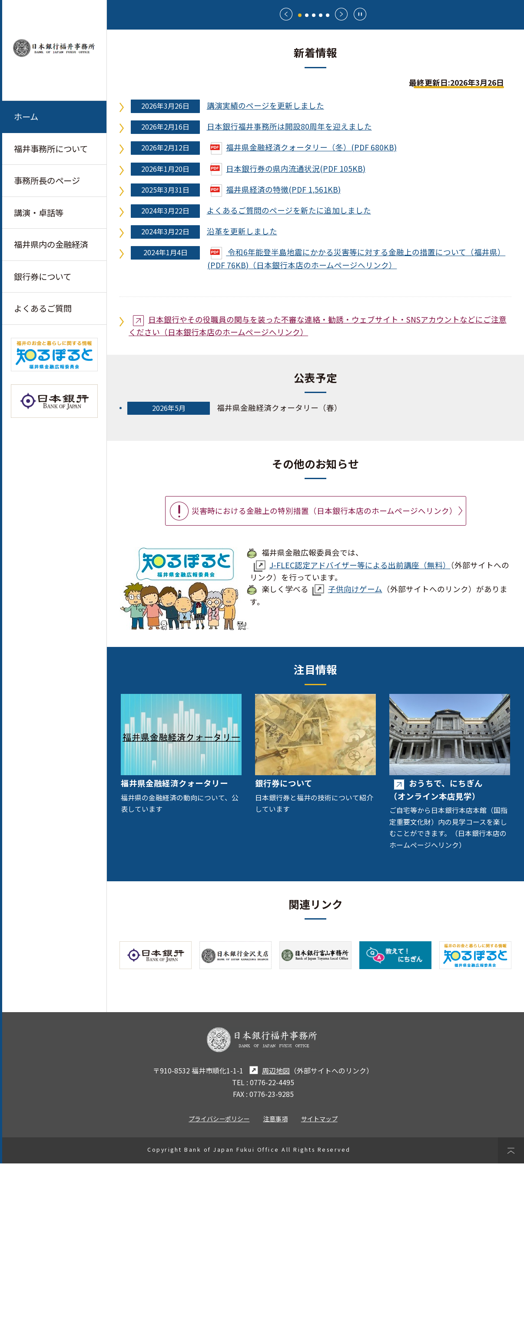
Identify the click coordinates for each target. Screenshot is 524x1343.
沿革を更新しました (242, 410)
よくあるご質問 (43, 309)
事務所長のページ (47, 181)
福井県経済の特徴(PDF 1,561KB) (275, 368)
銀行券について (42, 277)
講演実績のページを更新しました (265, 285)
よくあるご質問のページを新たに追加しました (289, 389)
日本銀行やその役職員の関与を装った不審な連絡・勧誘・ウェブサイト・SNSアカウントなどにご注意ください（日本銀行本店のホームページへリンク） (318, 505)
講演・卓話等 (38, 213)
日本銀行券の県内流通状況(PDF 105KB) (287, 347)
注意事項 (275, 1297)
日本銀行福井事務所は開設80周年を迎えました (289, 305)
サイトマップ (319, 1297)
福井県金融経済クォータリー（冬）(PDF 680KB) (303, 326)
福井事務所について (51, 149)
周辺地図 (268, 1250)
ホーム (26, 116)
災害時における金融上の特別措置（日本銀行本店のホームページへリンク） (324, 689)
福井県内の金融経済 (51, 245)
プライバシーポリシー (219, 1297)
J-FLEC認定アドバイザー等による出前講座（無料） (352, 744)
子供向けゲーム (347, 768)
